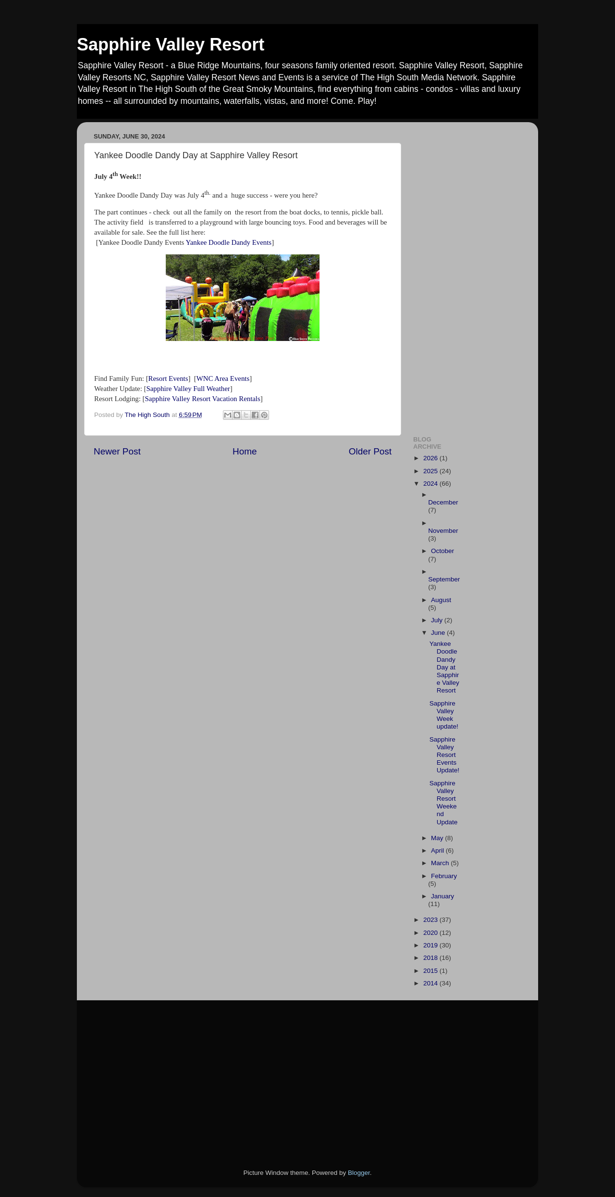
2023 (431, 919)
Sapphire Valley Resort (170, 44)
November (443, 530)
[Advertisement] (467, 273)
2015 (431, 970)
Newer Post (117, 451)
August (441, 600)
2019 (431, 945)
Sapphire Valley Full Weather (188, 388)
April (438, 850)
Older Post (370, 451)
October (442, 550)
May (438, 838)
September (444, 579)
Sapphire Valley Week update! (444, 715)
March (441, 863)
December (443, 502)
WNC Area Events (223, 378)
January (442, 896)
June (439, 632)
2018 (431, 957)
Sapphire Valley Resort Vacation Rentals (202, 399)
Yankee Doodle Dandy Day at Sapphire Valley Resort (444, 667)
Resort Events (168, 378)
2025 (431, 471)
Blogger (359, 1172)
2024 (431, 483)
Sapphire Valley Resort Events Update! (444, 755)
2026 (431, 458)
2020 (431, 932)
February (444, 876)
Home (245, 451)
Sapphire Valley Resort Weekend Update (444, 803)
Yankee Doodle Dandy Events (228, 242)
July (437, 620)
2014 (431, 983)
